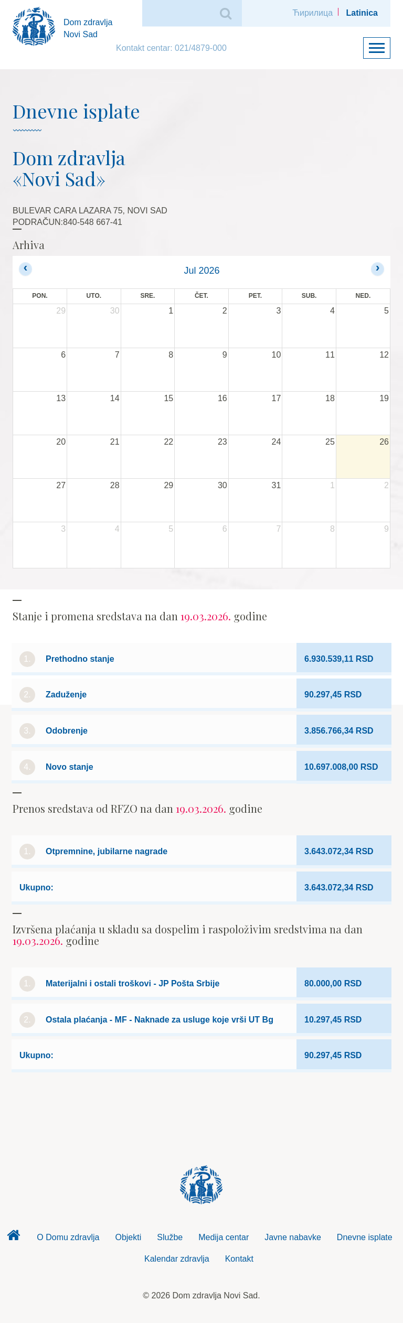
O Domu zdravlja (68, 1237)
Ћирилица (312, 12)
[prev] (25, 268)
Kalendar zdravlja (176, 1258)
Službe (170, 1237)
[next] (377, 268)
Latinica (362, 12)
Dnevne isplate (365, 1237)
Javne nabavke (292, 1237)
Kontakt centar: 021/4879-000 (171, 48)
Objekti (128, 1237)
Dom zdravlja (13, 1238)
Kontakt (239, 1258)
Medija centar (223, 1237)
